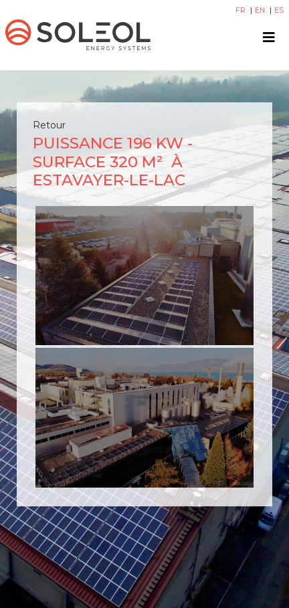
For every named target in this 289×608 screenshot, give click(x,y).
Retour (49, 125)
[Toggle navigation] (269, 37)
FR (241, 10)
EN (261, 10)
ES (279, 10)
